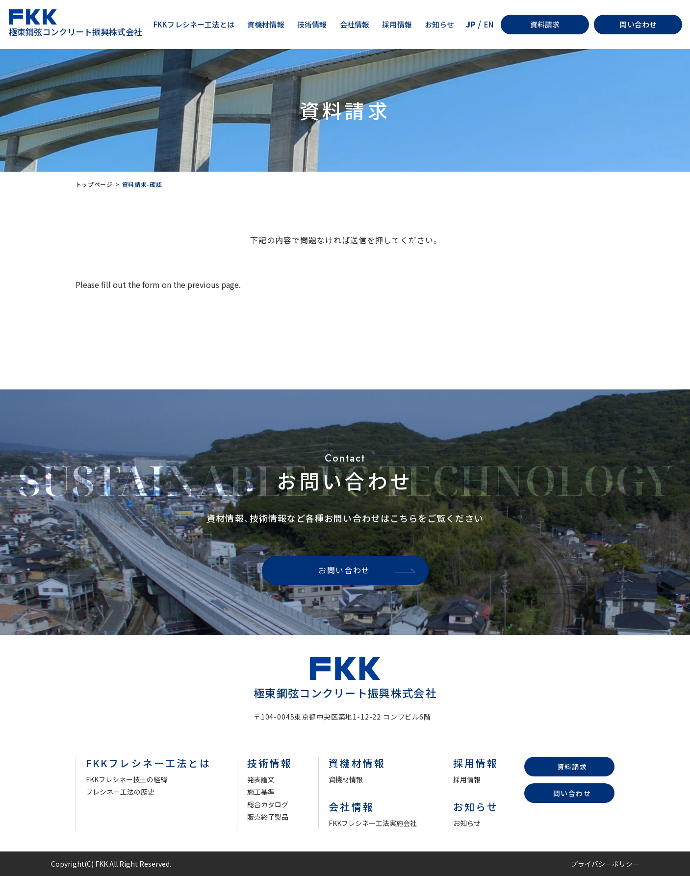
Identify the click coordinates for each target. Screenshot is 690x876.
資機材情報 (265, 24)
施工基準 (261, 792)
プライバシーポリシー (605, 863)
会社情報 (355, 24)
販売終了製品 (267, 817)
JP (470, 24)
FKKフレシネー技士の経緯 (126, 779)
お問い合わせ (344, 570)
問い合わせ (638, 24)
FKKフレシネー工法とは (193, 24)
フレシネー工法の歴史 (120, 792)
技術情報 (312, 24)
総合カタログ (267, 804)
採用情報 (397, 24)
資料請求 (545, 24)
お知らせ (440, 24)
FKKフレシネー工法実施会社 (373, 823)
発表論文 (261, 779)
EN (488, 24)
